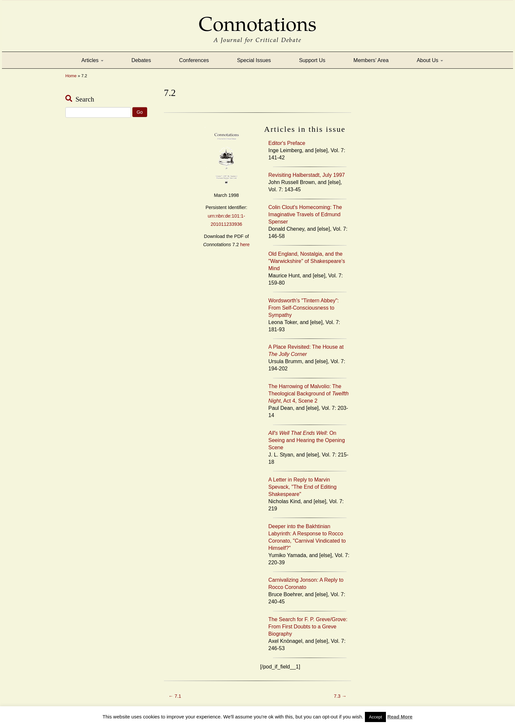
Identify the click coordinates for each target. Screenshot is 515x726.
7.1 (174, 696)
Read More (400, 716)
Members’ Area (371, 60)
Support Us (312, 60)
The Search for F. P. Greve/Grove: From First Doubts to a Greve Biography (307, 627)
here (245, 244)
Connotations (257, 19)
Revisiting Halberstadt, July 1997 (306, 175)
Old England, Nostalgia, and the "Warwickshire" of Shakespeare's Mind (306, 261)
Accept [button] (375, 716)
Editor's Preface (286, 143)
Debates (141, 60)
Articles (92, 60)
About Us (430, 60)
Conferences (194, 60)
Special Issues (254, 60)
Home (71, 75)
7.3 (340, 696)
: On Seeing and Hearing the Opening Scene (306, 440)
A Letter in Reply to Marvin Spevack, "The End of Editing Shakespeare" (302, 487)
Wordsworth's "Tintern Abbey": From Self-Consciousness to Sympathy (303, 308)
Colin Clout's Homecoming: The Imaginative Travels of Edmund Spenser (305, 214)
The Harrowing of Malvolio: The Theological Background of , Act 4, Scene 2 (308, 394)
